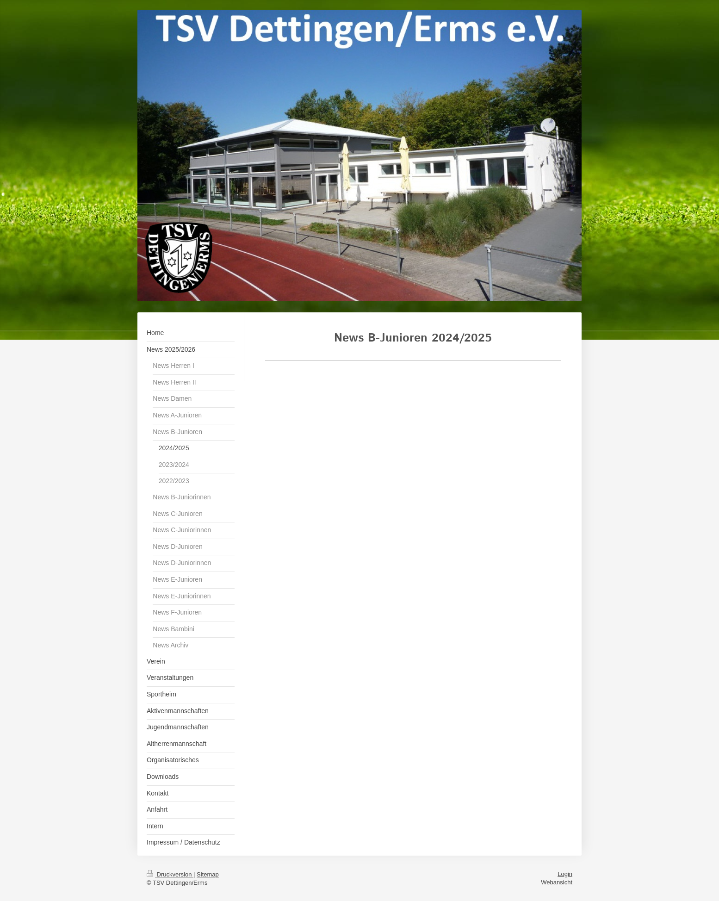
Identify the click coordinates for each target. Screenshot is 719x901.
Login (565, 873)
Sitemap (208, 874)
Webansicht (556, 882)
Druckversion (170, 874)
